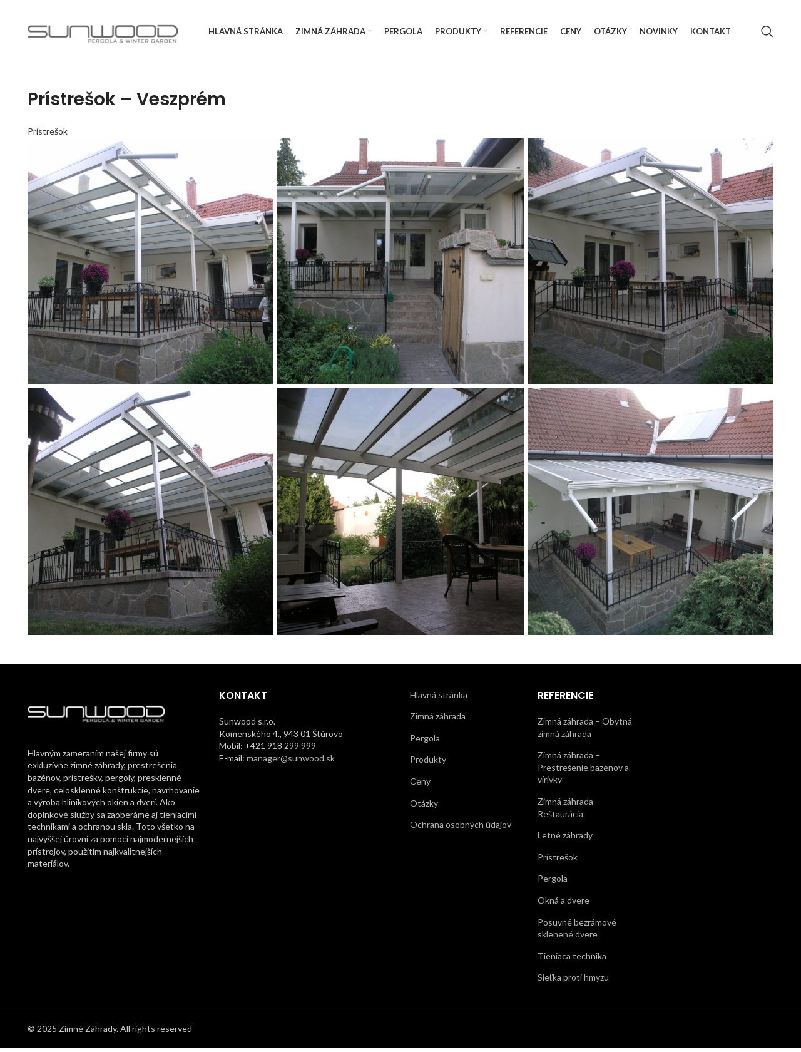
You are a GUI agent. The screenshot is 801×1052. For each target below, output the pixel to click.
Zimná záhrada (438, 719)
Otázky (424, 806)
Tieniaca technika (572, 959)
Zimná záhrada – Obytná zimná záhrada (585, 731)
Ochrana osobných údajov (460, 828)
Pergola (425, 741)
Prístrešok (48, 134)
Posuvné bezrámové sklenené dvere (577, 931)
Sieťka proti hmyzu (573, 981)
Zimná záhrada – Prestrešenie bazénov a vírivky (583, 770)
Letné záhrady (565, 838)
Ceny (420, 785)
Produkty (428, 763)
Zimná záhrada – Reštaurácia (569, 811)
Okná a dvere (563, 904)
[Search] (767, 33)
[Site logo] (103, 31)
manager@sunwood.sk (291, 761)
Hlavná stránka (438, 698)
